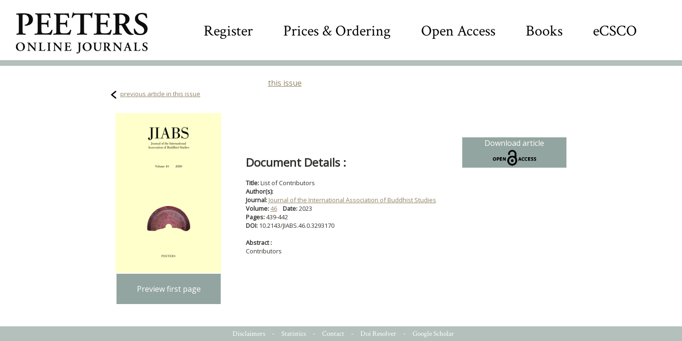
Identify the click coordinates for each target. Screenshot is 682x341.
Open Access (458, 31)
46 (273, 208)
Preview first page (169, 289)
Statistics (293, 333)
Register (228, 31)
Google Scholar (433, 333)
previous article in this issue (160, 94)
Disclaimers (249, 333)
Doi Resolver (378, 333)
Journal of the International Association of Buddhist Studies (352, 200)
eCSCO (615, 31)
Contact (333, 333)
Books (544, 31)
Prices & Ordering (337, 31)
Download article (514, 152)
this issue (285, 83)
